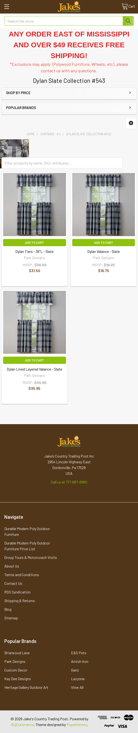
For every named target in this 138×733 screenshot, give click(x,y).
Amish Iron (79, 661)
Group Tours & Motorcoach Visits (30, 557)
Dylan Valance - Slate (103, 251)
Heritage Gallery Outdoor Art (26, 687)
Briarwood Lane (17, 652)
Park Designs (14, 661)
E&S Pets (78, 652)
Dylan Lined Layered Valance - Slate (34, 369)
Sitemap (11, 618)
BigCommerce (22, 724)
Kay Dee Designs (17, 678)
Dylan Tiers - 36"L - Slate (34, 251)
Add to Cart (34, 242)
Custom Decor (15, 670)
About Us (11, 566)
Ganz (75, 670)
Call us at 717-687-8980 (69, 482)
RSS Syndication (17, 592)
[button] (131, 123)
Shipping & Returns (19, 600)
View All (77, 687)
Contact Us (13, 583)
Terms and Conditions (21, 574)
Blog (7, 609)
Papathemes (76, 724)
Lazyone (78, 678)
